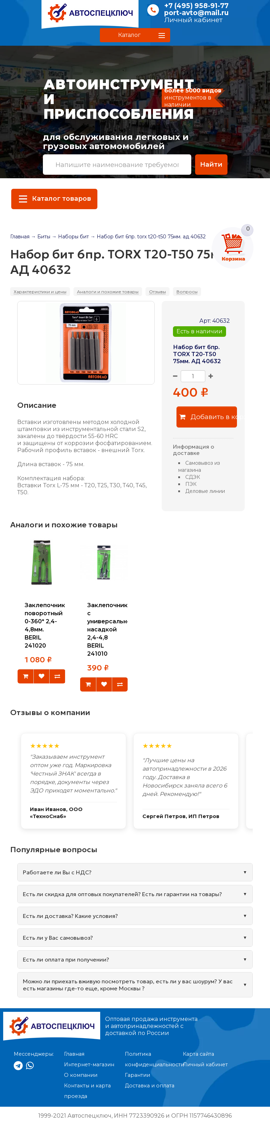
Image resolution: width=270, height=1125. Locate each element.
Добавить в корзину (208, 417)
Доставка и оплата (149, 1085)
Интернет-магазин (89, 1064)
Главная (20, 236)
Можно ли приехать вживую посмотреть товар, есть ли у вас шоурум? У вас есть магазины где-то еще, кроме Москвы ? (128, 985)
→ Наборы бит (70, 236)
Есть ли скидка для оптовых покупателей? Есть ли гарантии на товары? (122, 894)
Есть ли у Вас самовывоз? (58, 937)
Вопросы (187, 291)
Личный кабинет (193, 20)
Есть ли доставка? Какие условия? (70, 915)
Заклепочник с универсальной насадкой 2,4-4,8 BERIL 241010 (111, 629)
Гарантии (137, 1075)
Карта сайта (198, 1054)
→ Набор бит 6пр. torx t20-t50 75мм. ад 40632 (148, 236)
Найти (211, 164)
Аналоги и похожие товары (108, 291)
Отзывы (157, 291)
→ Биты (40, 236)
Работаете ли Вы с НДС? (57, 872)
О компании (80, 1075)
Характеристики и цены (40, 291)
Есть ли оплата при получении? (66, 959)
